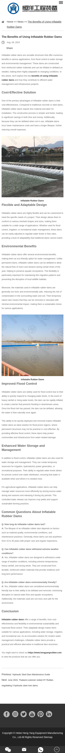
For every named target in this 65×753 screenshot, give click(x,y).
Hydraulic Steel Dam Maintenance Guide (31, 674)
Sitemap (48, 737)
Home (10, 21)
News (21, 21)
